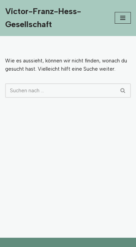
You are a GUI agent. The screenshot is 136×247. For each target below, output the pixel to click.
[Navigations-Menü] (123, 18)
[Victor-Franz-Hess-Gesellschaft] (54, 18)
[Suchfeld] (60, 90)
